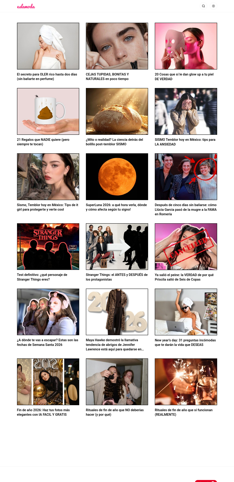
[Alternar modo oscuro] (213, 6)
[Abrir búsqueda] (203, 6)
